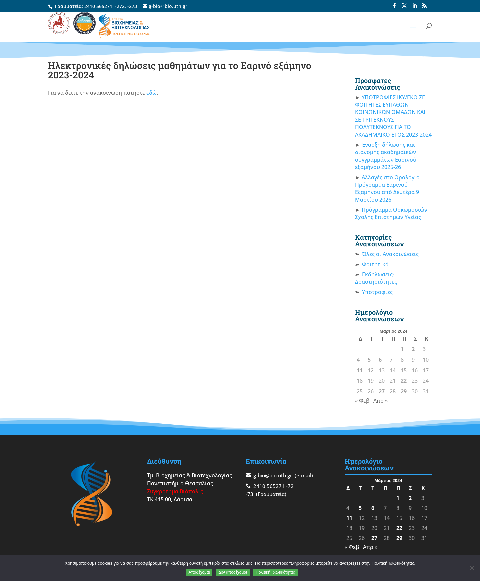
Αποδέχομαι (199, 572)
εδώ (151, 92)
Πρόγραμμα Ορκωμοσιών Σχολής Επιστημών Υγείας (391, 213)
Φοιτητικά (375, 264)
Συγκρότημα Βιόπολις (175, 491)
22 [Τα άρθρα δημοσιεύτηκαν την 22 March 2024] (404, 380)
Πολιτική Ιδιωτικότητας (275, 572)
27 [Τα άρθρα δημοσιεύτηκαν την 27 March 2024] (382, 391)
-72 (290, 486)
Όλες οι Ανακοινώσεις (390, 254)
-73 (249, 494)
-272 (120, 6)
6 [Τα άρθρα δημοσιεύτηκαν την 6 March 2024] (380, 359)
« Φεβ (362, 400)
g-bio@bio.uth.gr (272, 475)
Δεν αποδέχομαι (232, 572)
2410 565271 (98, 6)
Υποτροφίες (377, 292)
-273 (132, 6)
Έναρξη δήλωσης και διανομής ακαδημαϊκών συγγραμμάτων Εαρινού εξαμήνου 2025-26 (385, 156)
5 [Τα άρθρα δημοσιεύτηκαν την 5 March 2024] (369, 359)
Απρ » (380, 400)
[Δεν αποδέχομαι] (471, 568)
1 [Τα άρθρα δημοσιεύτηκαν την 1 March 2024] (402, 349)
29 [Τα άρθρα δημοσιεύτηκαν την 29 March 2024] (404, 391)
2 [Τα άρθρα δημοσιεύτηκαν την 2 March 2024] (413, 349)
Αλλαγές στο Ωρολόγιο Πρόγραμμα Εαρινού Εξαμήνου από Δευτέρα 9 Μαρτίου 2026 (387, 188)
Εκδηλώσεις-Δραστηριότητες (376, 278)
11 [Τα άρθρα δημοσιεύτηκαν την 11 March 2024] (360, 370)
